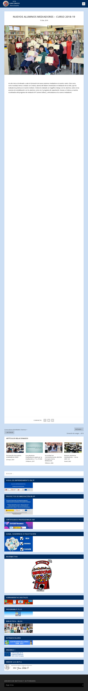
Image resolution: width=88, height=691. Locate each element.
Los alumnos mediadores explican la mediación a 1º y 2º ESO (34, 457)
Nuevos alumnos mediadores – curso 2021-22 (71, 457)
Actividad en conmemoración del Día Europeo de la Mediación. (53, 458)
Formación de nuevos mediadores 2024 (13, 456)
